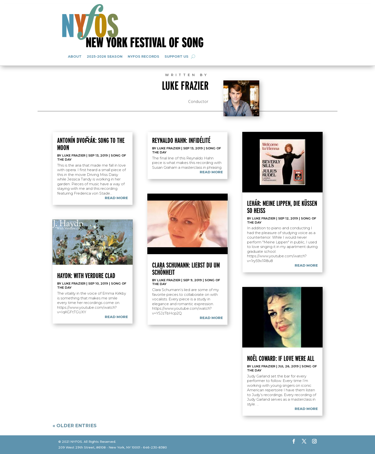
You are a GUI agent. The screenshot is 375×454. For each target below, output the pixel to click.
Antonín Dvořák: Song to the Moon (91, 144)
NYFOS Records (143, 56)
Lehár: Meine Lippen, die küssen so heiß (282, 207)
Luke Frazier (73, 155)
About (75, 56)
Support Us (176, 56)
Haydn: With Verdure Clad (86, 275)
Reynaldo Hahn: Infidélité (181, 140)
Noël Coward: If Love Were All (280, 358)
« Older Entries (75, 425)
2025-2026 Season (104, 56)
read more (116, 198)
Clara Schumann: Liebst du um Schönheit (186, 268)
